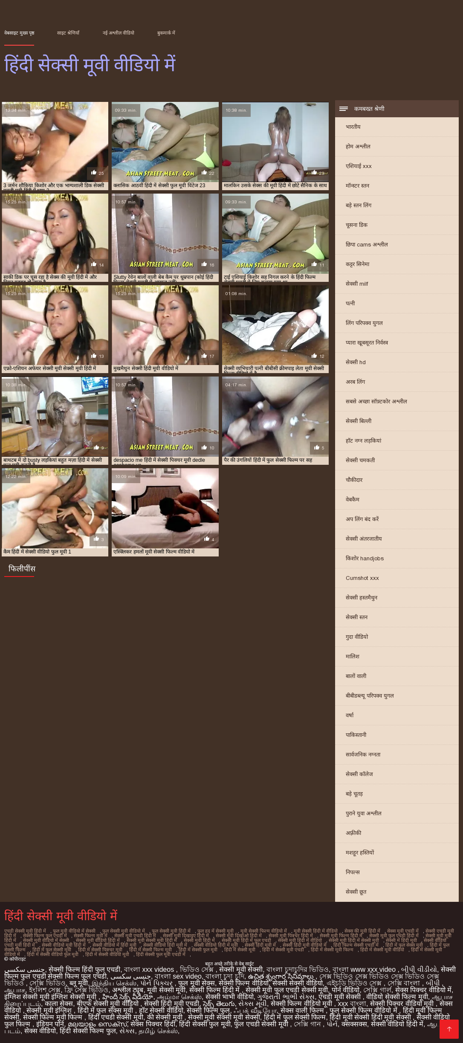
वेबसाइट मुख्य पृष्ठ (19, 32)
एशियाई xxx (359, 166)
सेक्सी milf (357, 284)
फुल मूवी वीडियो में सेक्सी (74, 930)
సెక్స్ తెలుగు (218, 1003)
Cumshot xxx (362, 578)
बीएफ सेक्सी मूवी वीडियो (108, 1003)
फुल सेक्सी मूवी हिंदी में (171, 930)
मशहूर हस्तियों (360, 852)
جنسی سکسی (24, 969)
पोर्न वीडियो (345, 990)
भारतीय (353, 127)
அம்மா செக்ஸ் (179, 996)
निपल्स (353, 872)
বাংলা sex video (178, 976)
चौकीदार (354, 480)
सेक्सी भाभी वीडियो (229, 996)
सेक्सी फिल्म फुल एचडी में (45, 935)
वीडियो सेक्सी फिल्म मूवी (397, 996)
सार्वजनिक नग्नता (363, 754)
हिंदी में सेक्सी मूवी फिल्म (332, 949)
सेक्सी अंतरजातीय (364, 539)
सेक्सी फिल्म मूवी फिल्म (53, 1017)
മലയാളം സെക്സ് (97, 1024)
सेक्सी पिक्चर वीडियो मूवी (403, 1003)
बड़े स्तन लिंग (358, 205)
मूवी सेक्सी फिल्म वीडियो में (263, 930)
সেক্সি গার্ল (377, 990)
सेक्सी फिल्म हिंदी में (215, 990)
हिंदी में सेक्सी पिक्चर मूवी (100, 949)
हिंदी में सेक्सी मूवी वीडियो (382, 949)
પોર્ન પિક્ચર (157, 983)
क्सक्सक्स (354, 1024)
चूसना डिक (357, 225)
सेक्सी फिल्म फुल (208, 1010)
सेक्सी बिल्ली (358, 421)
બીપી (434, 983)
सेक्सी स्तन (357, 617)
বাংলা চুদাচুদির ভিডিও (297, 969)
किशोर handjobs (365, 558)
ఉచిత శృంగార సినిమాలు (281, 976)
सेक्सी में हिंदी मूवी (401, 940)
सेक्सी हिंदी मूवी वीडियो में (305, 944)
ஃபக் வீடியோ (255, 1010)
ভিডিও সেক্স (198, 969)
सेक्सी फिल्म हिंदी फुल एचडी (84, 969)
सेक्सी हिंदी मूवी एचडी (171, 1003)
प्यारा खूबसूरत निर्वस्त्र (367, 342)
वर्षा (349, 715)
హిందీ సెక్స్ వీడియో (127, 996)
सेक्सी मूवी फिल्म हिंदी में (341, 935)
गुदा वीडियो (357, 637)
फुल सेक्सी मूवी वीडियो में (123, 930)
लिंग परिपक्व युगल (364, 323)
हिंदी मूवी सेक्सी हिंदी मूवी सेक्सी (371, 1017)
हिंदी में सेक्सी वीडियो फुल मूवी (52, 954)
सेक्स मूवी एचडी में (403, 930)
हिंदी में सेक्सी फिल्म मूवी (150, 949)
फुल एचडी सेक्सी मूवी (262, 1024)
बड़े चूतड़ (354, 794)
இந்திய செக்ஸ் (114, 983)
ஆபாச (14, 990)
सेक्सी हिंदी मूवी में (260, 944)
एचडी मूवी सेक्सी (340, 996)
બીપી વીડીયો (419, 969)
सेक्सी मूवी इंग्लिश (49, 1010)
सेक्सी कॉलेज (359, 774)
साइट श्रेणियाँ (68, 32)
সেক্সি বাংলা (405, 983)
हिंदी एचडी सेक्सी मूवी (115, 1017)
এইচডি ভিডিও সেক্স (355, 983)
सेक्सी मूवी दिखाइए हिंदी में (186, 935)
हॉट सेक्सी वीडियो (161, 1010)
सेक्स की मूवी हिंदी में (362, 930)
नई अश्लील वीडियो (118, 32)
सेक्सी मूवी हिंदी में (199, 940)
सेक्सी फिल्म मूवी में (90, 935)
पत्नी (350, 303)
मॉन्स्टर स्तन (357, 186)
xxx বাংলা (352, 1003)
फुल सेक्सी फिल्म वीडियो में (364, 1010)
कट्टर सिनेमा (357, 264)
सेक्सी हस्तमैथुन (361, 597)
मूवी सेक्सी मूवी (166, 990)
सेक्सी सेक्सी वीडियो (297, 983)
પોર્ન (332, 1024)
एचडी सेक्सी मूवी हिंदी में (25, 930)
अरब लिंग (355, 382)
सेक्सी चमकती (360, 460)
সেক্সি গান (308, 1024)
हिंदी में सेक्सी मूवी (239, 949)
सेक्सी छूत (356, 892)
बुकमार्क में (166, 32)
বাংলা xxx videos (150, 969)
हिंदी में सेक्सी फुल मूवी (198, 949)
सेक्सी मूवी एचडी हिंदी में (135, 935)
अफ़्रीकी (353, 833)
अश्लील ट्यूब (127, 990)
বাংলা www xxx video (365, 969)
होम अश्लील (358, 146)
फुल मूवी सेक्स (196, 983)
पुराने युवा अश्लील (364, 813)
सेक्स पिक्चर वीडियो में (423, 990)
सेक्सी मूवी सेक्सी (241, 969)
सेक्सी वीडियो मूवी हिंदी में (64, 944)
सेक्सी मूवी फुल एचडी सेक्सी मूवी (287, 990)
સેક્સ (127, 1030)
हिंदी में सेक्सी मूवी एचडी (283, 949)
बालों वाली (356, 676)
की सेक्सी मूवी (165, 1017)
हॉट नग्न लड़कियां (363, 440)
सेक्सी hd (356, 362)
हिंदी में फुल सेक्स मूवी (404, 944)
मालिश (352, 656)
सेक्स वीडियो (40, 1030)
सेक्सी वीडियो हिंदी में (397, 1024)
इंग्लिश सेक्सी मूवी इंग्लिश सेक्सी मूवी (51, 996)
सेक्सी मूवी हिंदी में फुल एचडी (246, 940)
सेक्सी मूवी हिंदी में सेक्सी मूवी (354, 940)
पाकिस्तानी (356, 735)
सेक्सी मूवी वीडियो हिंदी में (98, 940)
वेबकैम (352, 499)
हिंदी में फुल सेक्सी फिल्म (295, 1017)
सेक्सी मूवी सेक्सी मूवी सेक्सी (224, 1017)
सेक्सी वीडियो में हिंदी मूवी (114, 944)
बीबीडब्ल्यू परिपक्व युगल (370, 695)
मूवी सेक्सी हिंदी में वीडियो (316, 930)
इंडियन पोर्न (50, 1024)
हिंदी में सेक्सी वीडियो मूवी (107, 954)
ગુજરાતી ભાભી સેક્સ (286, 996)
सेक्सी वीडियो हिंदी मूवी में (165, 944)
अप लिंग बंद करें (362, 519)
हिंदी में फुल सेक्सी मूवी (51, 949)
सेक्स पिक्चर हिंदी (152, 1024)
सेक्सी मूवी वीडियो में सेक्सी (46, 940)
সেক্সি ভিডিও (47, 983)
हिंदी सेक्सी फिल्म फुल (88, 1030)
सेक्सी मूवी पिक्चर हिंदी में (291, 935)
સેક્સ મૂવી (252, 1003)
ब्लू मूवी (78, 983)
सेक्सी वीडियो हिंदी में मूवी (216, 944)
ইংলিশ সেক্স (45, 990)
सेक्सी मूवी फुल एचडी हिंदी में (394, 935)
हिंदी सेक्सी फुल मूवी (204, 1024)
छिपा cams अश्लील (367, 244)
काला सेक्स (59, 1003)
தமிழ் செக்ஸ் (158, 1030)
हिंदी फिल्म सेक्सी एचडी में (356, 944)
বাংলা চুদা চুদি (224, 976)
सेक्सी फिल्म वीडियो (244, 983)
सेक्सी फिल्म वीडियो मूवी (302, 1003)
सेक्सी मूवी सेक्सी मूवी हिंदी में (152, 940)
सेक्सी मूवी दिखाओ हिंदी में (239, 935)
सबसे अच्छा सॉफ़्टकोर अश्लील (376, 401)
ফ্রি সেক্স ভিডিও (86, 990)
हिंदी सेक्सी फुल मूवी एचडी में (160, 954)
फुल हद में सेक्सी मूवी (215, 930)
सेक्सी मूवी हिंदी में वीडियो (300, 940)
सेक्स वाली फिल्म (303, 1010)
